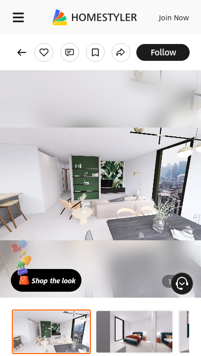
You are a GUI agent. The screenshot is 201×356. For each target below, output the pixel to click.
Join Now (174, 17)
